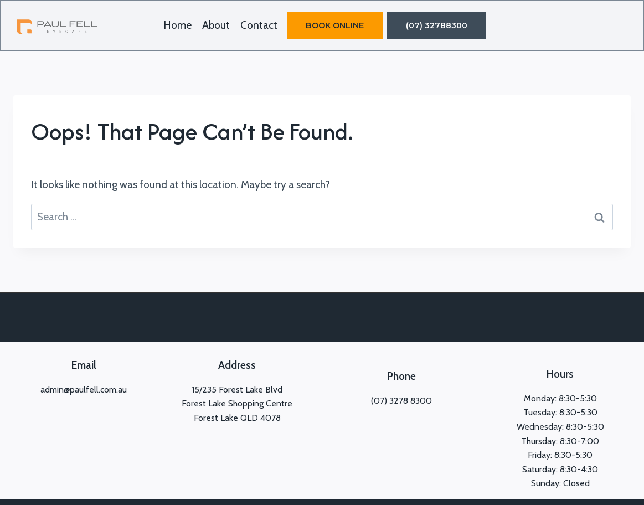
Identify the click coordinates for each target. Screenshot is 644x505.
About (216, 25)
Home (177, 25)
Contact (258, 25)
